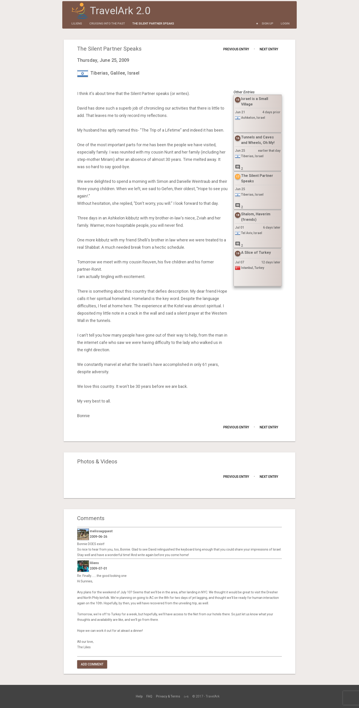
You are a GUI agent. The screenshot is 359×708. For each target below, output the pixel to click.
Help (139, 696)
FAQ (149, 696)
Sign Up (267, 23)
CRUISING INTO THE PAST (107, 23)
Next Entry (269, 49)
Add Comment (92, 664)
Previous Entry (236, 49)
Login (285, 23)
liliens (76, 23)
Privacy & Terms (168, 696)
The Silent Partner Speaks (153, 23)
